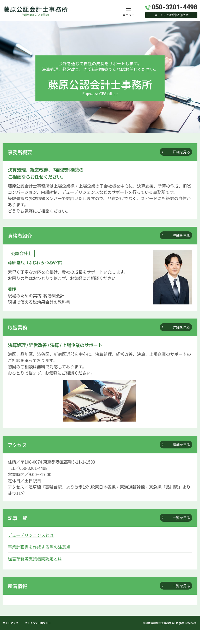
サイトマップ (10, 623)
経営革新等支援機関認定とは (35, 558)
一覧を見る (181, 517)
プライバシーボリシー (38, 623)
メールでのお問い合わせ (171, 15)
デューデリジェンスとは (31, 535)
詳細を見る (181, 151)
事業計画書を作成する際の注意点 (39, 547)
